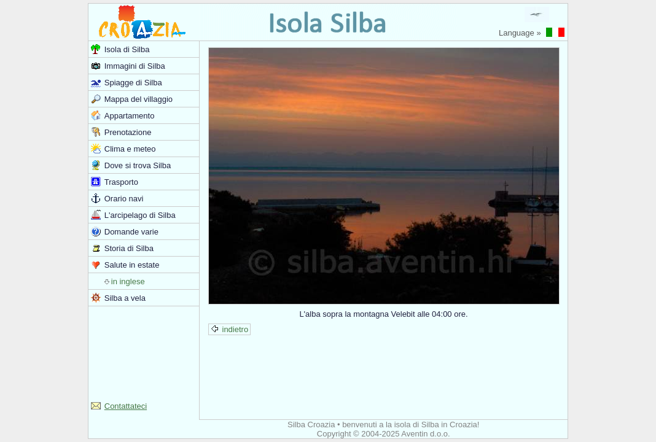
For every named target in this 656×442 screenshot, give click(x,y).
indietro (230, 329)
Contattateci (125, 406)
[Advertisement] (143, 352)
